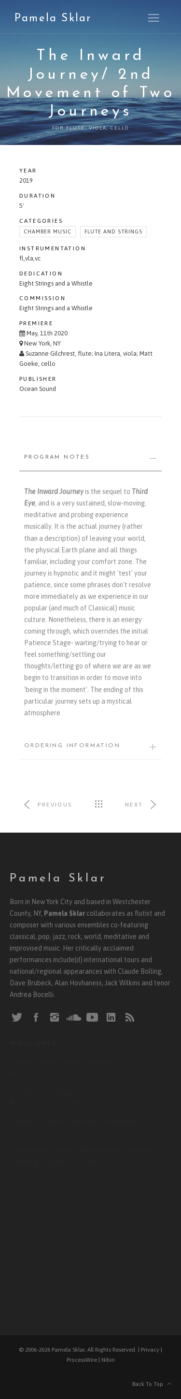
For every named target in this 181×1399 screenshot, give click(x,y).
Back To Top (151, 1384)
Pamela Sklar (52, 18)
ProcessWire (82, 1359)
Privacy (150, 1349)
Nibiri (108, 1359)
